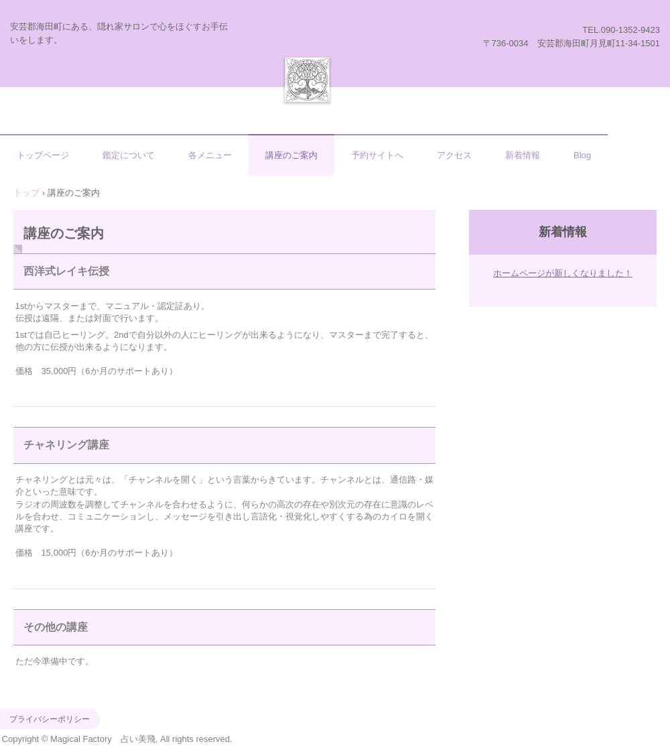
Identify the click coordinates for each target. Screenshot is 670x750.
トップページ (43, 155)
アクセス (454, 155)
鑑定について (129, 155)
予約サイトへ (377, 155)
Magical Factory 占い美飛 (307, 79)
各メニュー (210, 155)
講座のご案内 (291, 155)
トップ (26, 193)
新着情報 (522, 155)
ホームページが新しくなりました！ (562, 273)
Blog (582, 155)
